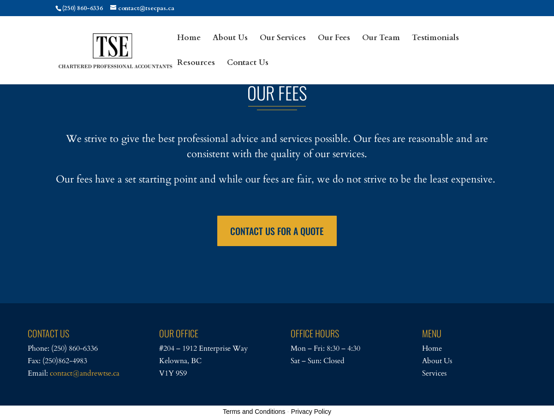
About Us (230, 39)
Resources (196, 63)
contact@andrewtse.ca (84, 373)
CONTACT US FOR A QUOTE (277, 231)
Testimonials (435, 39)
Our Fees (334, 39)
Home (189, 39)
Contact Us (247, 63)
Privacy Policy (311, 411)
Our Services (283, 39)
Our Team (381, 39)
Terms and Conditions (254, 411)
